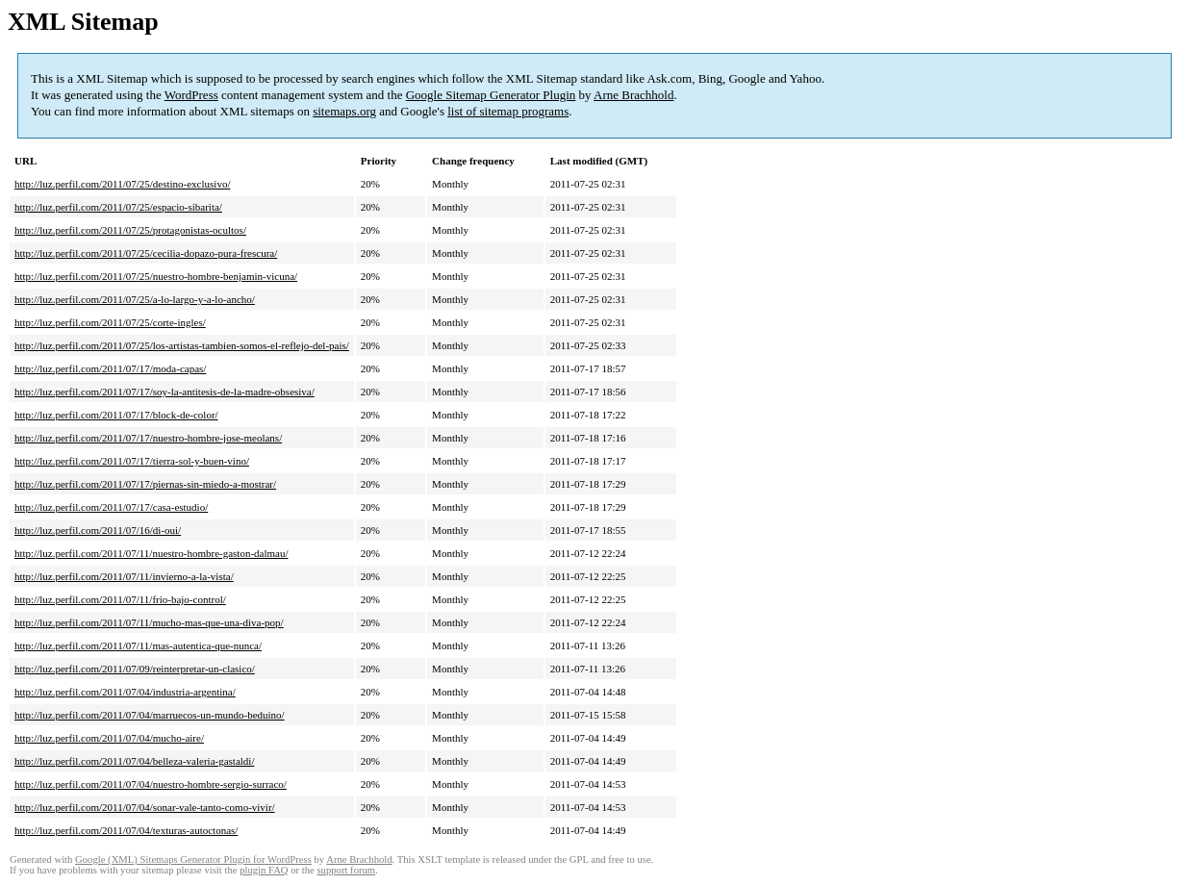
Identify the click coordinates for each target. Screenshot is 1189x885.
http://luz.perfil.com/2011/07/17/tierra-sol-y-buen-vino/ (131, 461)
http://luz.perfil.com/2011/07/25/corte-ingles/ (110, 322)
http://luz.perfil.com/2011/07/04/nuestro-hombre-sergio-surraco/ (150, 784)
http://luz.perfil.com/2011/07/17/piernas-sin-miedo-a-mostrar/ (145, 484)
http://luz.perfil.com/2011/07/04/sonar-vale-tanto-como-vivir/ (144, 807)
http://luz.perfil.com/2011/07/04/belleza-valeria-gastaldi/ (134, 761)
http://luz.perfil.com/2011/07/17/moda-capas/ (110, 368)
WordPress (191, 95)
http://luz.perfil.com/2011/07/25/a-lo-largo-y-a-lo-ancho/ (134, 299)
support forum (345, 870)
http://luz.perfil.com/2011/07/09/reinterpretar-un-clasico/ (134, 668)
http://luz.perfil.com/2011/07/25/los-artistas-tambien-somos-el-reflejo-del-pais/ (181, 345)
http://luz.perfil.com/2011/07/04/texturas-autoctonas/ (126, 830)
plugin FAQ (264, 870)
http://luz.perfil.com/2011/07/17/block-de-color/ (116, 414)
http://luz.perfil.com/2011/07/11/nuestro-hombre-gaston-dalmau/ (151, 553)
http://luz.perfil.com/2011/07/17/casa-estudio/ (111, 507)
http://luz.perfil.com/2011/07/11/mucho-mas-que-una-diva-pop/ (149, 622)
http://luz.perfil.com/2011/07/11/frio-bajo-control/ (120, 599)
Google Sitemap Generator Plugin (491, 95)
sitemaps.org (344, 111)
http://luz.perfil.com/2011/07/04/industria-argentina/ (125, 691)
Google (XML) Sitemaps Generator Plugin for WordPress (193, 859)
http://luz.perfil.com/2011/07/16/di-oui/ (97, 530)
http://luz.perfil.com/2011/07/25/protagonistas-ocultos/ (130, 230)
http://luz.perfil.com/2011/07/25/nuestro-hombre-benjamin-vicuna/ (155, 276)
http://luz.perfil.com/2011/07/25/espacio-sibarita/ (118, 207)
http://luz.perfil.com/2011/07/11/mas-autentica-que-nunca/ (138, 645)
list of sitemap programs (508, 111)
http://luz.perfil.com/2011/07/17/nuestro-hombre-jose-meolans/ (148, 437)
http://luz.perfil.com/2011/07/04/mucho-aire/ (109, 738)
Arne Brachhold (633, 95)
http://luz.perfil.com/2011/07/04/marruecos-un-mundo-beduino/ (149, 715)
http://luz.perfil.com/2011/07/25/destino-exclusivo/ (122, 184)
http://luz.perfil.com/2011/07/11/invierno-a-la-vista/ (124, 576)
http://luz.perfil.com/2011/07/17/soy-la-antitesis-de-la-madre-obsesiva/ (164, 391)
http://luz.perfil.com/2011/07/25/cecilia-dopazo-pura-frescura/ (145, 253)
